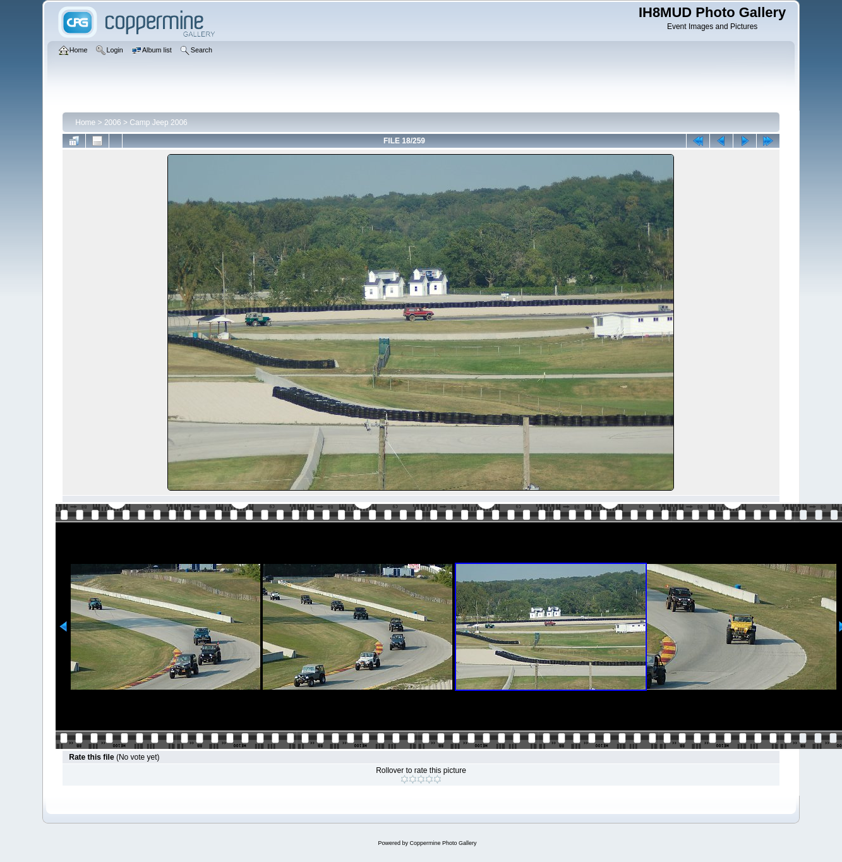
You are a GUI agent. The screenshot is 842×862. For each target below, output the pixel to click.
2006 (112, 122)
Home (85, 122)
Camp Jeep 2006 (158, 122)
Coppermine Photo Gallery (442, 843)
